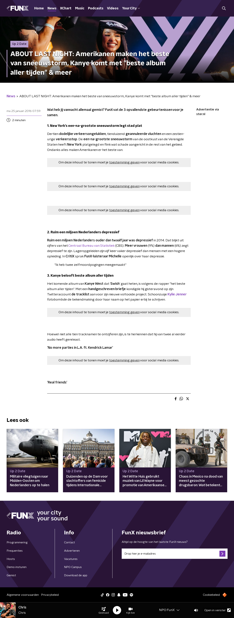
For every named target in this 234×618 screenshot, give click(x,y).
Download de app (75, 575)
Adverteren (72, 550)
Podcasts (95, 8)
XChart (65, 8)
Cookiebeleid (211, 594)
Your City (131, 8)
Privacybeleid (50, 594)
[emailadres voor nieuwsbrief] (175, 554)
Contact (69, 542)
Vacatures (71, 559)
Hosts (11, 559)
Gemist (11, 575)
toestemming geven (124, 162)
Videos (112, 8)
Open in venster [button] (217, 610)
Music (79, 8)
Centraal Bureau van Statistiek (91, 245)
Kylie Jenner (177, 294)
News (51, 8)
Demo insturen (17, 567)
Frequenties (15, 550)
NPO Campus (73, 567)
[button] (104, 610)
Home (39, 8)
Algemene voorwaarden (23, 594)
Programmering (17, 542)
